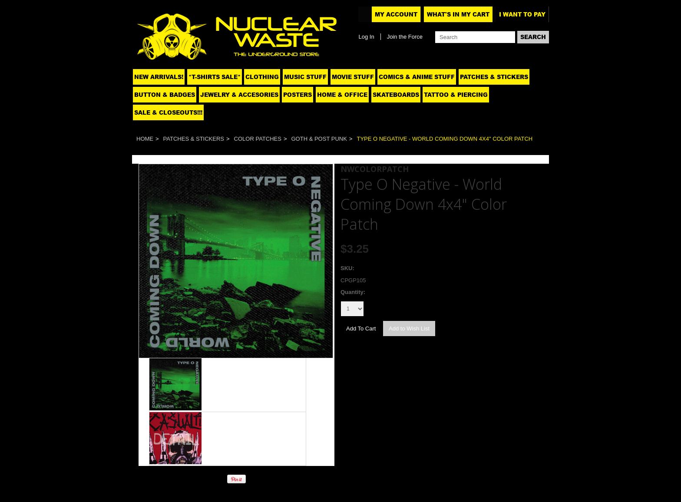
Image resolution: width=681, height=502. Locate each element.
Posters (297, 95)
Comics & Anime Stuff (417, 77)
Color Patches (257, 138)
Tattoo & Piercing (456, 95)
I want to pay (522, 14)
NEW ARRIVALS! (158, 77)
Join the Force (405, 36)
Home (144, 138)
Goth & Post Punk (319, 138)
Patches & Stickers (494, 77)
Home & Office (342, 95)
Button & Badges (164, 95)
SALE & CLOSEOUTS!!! (168, 112)
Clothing (262, 77)
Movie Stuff (353, 77)
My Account (396, 14)
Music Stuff (305, 77)
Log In (366, 36)
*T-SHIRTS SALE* (214, 77)
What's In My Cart (458, 14)
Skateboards (396, 95)
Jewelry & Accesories (239, 95)
